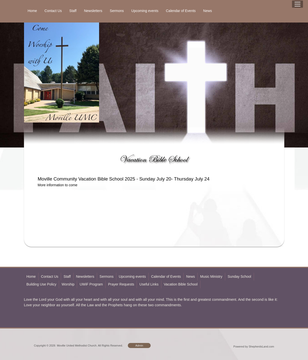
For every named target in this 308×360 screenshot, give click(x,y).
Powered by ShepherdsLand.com (253, 346)
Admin (139, 345)
